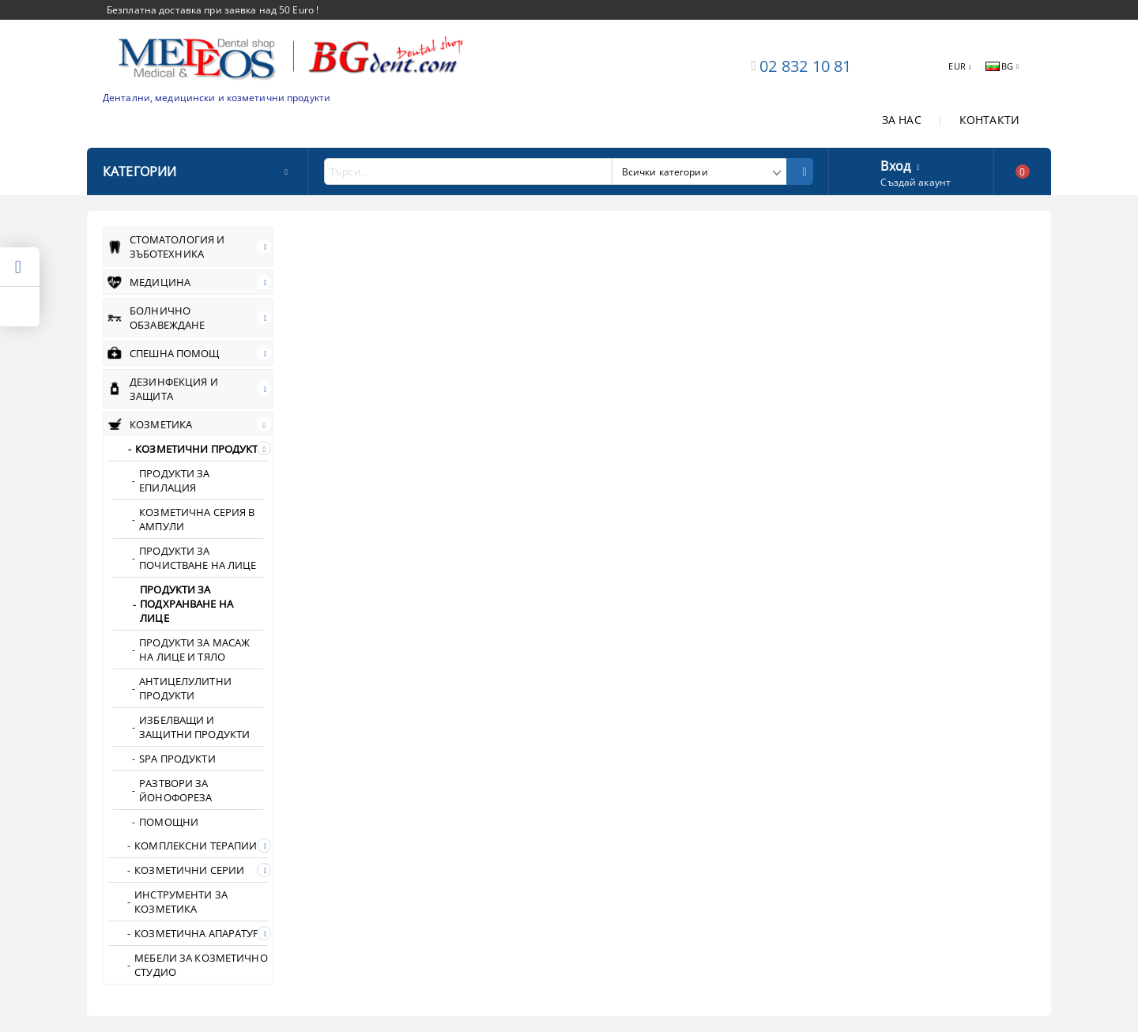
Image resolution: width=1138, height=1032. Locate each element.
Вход (895, 164)
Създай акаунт (915, 182)
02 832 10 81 (805, 66)
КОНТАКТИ (989, 119)
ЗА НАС (901, 119)
